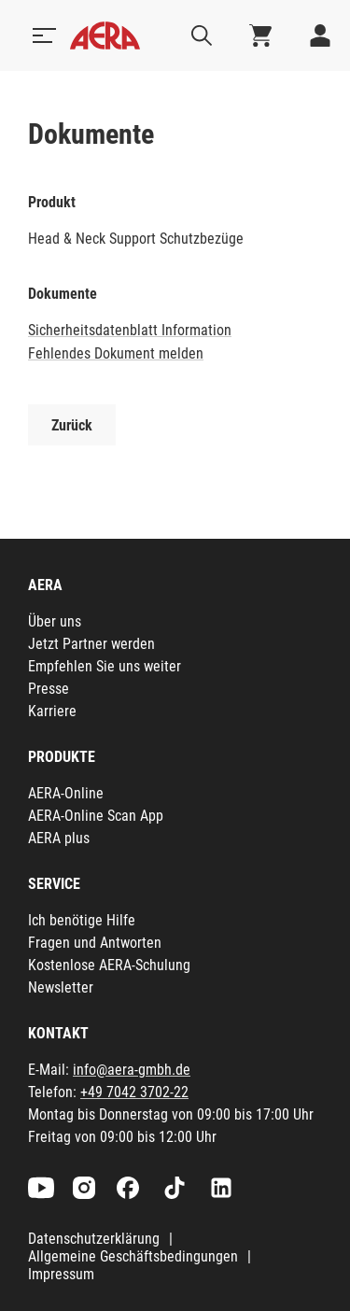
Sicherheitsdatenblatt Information (129, 330)
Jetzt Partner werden (91, 644)
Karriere (52, 711)
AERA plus (59, 838)
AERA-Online (66, 793)
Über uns (54, 621)
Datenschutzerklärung (94, 1239)
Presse (48, 689)
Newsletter (60, 987)
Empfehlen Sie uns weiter (104, 666)
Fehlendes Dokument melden (115, 353)
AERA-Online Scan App (95, 816)
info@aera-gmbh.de (131, 1069)
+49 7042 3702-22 (134, 1092)
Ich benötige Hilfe (81, 920)
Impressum (61, 1274)
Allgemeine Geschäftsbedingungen (133, 1256)
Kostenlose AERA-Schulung (109, 965)
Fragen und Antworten (94, 943)
